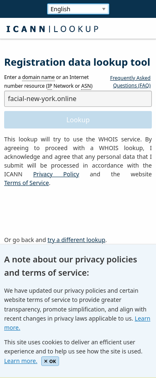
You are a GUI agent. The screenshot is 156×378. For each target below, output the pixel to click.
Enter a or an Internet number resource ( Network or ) (48, 82)
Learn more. (20, 361)
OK (50, 361)
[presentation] (67, 211)
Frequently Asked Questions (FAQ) (130, 81)
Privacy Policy (56, 174)
